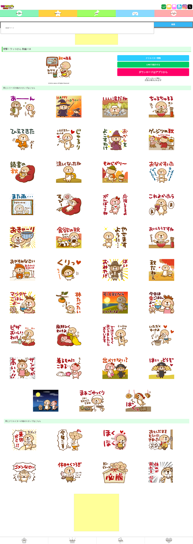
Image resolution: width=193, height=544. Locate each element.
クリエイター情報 (153, 58)
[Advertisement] (96, 38)
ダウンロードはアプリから (153, 72)
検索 (173, 24)
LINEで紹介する (153, 65)
